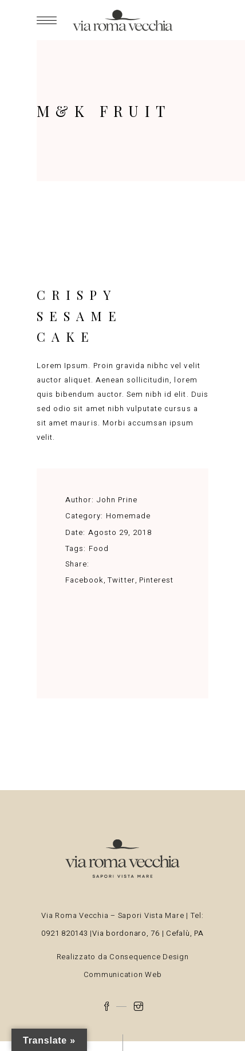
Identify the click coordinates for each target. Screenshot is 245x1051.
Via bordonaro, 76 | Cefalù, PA (148, 933)
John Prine (117, 499)
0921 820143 (65, 933)
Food (99, 548)
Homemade (128, 515)
